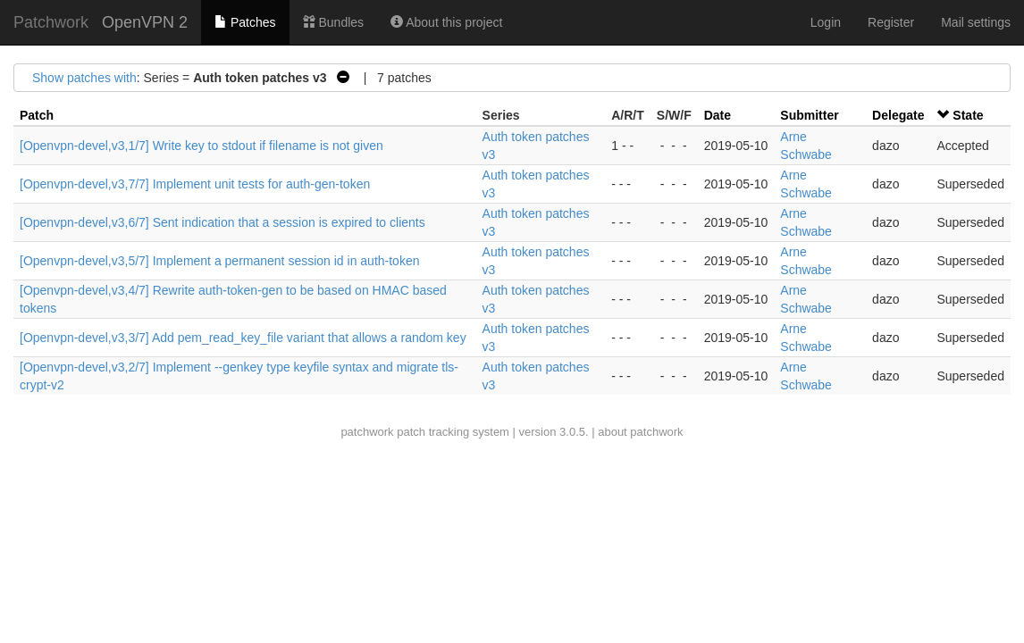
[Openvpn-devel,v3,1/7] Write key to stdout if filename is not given (201, 145)
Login (825, 22)
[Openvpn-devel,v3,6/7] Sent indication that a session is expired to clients (222, 222)
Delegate (898, 115)
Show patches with (84, 78)
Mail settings (976, 22)
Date (717, 115)
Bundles (333, 22)
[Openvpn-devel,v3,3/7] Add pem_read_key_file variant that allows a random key (243, 337)
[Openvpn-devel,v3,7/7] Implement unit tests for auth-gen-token (195, 184)
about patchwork (640, 431)
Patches (244, 22)
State (968, 115)
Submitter (809, 115)
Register (891, 22)
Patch (37, 115)
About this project (446, 22)
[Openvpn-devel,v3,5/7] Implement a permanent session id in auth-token (219, 261)
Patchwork (50, 22)
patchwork (366, 431)
